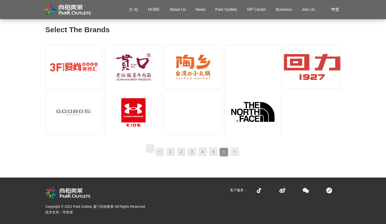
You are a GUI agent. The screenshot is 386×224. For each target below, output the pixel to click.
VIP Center (256, 9)
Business (284, 9)
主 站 (133, 9)
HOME (154, 9)
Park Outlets (226, 9)
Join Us (308, 9)
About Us (178, 9)
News (201, 9)
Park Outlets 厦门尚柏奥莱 (93, 207)
